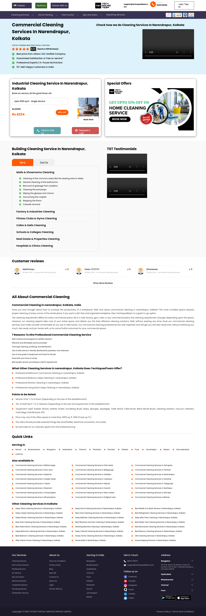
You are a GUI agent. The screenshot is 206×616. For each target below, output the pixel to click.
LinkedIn (129, 594)
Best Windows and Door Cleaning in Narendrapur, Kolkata (99, 522)
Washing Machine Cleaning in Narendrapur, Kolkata (97, 526)
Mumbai (111, 449)
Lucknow (19, 454)
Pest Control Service (20, 565)
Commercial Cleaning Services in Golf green (154, 465)
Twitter (129, 598)
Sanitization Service (20, 593)
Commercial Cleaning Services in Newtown (34, 488)
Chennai (82, 449)
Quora (129, 589)
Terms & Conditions (57, 561)
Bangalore (51, 449)
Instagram (130, 585)
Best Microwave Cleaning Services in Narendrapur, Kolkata (160, 526)
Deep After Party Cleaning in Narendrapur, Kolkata (156, 517)
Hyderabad (67, 449)
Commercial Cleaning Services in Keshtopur (153, 488)
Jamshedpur (151, 449)
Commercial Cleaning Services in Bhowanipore (35, 497)
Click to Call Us (47, 131)
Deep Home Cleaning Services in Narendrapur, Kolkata (98, 508)
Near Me (52, 573)
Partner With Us (59, 5)
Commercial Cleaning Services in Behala (152, 497)
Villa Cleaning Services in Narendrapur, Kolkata (155, 536)
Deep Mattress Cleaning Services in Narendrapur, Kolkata (99, 517)
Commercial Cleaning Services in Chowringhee (36, 492)
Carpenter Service (19, 585)
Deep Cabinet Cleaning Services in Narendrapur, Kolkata (99, 531)
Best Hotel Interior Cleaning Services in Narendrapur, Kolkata (41, 526)
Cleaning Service (19, 561)
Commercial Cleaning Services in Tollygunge (154, 483)
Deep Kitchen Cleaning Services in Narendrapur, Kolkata (39, 517)
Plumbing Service (19, 589)
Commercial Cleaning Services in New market (94, 492)
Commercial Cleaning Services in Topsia (33, 483)
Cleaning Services (23, 15)
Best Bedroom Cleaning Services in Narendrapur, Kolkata (40, 536)
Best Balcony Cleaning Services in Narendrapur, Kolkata (158, 531)
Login (51, 585)
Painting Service (18, 569)
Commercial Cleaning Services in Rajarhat (34, 474)
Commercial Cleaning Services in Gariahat (153, 479)
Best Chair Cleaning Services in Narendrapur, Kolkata (97, 513)
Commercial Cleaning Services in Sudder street (36, 479)
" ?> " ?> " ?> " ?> (40, 101)
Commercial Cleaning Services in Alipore (92, 483)
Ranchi (18, 449)
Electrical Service (19, 581)
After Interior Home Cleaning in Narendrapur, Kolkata (38, 540)
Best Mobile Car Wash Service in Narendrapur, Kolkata (158, 508)
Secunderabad (182, 449)
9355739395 (162, 5)
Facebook (130, 576)
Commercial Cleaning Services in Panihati (153, 470)
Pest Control (70, 15)
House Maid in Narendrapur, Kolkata (90, 540)
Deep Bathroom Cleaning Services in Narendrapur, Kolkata (40, 531)
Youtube (129, 581)
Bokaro (166, 449)
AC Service (16, 573)
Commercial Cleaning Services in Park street (94, 465)
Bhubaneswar (34, 449)
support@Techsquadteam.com (140, 565)
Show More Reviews (103, 283)
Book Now (88, 119)
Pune (137, 449)
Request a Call (84, 131)
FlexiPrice (41, 5)
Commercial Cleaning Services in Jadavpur (93, 479)
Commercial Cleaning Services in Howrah (93, 488)
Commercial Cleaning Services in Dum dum (34, 470)
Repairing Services (115, 14)
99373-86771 (132, 561)
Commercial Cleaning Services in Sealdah (93, 474)
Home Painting (48, 15)
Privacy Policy (55, 565)
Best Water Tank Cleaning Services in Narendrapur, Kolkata (160, 522)
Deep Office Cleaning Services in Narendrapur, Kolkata (39, 508)
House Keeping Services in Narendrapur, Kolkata (155, 540)
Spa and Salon (93, 15)
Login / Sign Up (183, 5)
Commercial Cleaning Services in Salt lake (153, 492)
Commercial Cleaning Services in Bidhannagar (35, 465)
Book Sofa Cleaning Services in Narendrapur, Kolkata (38, 522)
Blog (51, 569)
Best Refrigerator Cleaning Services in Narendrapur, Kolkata (160, 513)
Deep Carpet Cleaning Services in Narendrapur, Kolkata (39, 513)
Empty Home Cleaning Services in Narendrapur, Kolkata (98, 536)
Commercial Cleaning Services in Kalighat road (95, 497)
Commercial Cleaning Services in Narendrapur (155, 474)
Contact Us (54, 577)
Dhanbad (97, 449)
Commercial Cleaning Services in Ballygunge (94, 470)
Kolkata (125, 449)
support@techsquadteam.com (136, 5)
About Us (53, 581)
